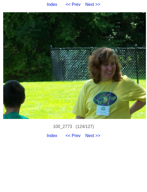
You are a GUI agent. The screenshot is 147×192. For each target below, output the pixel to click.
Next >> (92, 4)
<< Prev (73, 4)
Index (52, 4)
